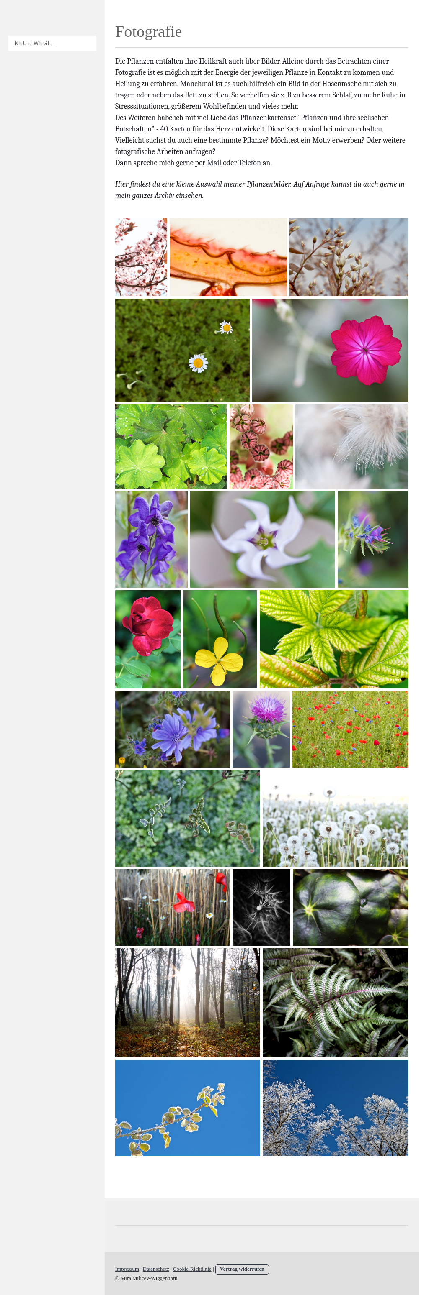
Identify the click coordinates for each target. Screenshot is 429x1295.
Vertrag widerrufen (242, 1269)
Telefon (249, 163)
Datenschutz (156, 1269)
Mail (214, 163)
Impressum (127, 1269)
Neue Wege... (36, 43)
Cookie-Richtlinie (192, 1269)
